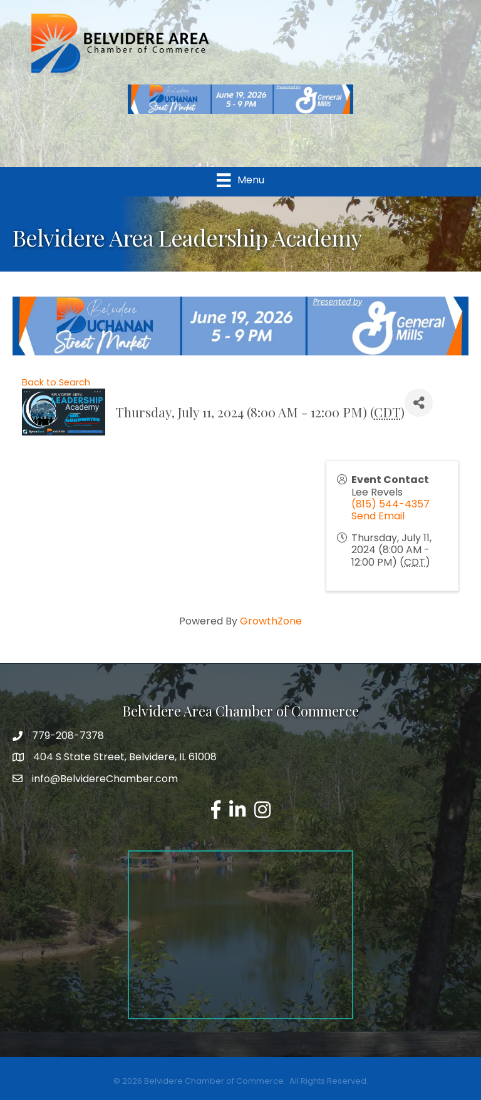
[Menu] (240, 180)
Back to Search (56, 382)
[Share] (419, 403)
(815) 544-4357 (390, 504)
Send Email (378, 516)
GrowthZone (271, 621)
